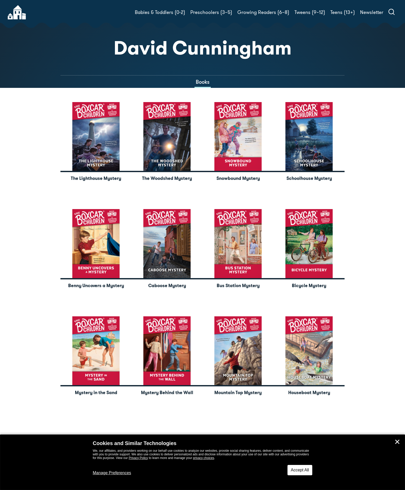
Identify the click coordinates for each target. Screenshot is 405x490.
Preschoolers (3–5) (211, 12)
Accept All (300, 470)
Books (202, 82)
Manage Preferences (112, 473)
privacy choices (203, 458)
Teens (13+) (342, 12)
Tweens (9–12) (309, 12)
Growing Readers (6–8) (263, 12)
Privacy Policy (138, 458)
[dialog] (202, 462)
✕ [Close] (397, 442)
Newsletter (371, 12)
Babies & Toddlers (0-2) (160, 12)
